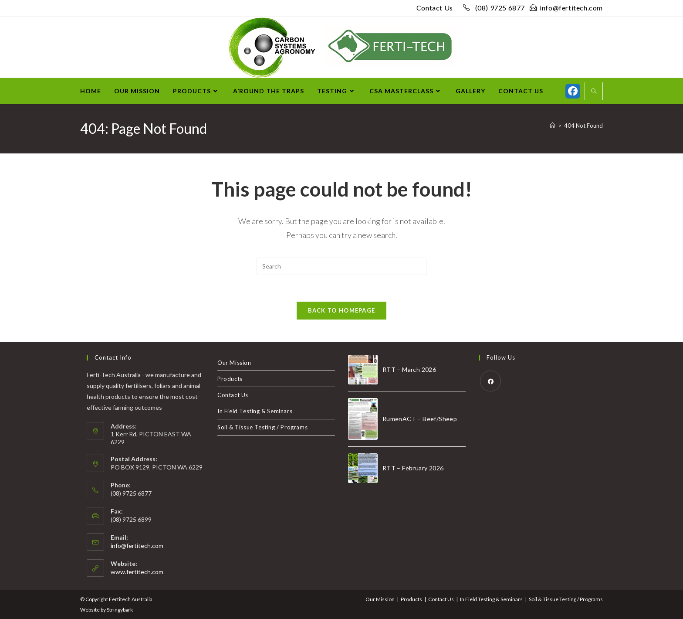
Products (230, 378)
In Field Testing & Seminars (254, 411)
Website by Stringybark (106, 609)
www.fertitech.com (137, 571)
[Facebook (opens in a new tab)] (572, 91)
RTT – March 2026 (409, 369)
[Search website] (594, 91)
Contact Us (434, 7)
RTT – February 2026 (413, 468)
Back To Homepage (341, 310)
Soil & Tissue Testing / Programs (262, 427)
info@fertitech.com (566, 7)
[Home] (552, 125)
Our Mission (234, 362)
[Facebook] (490, 381)
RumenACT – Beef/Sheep (419, 418)
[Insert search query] (341, 266)
